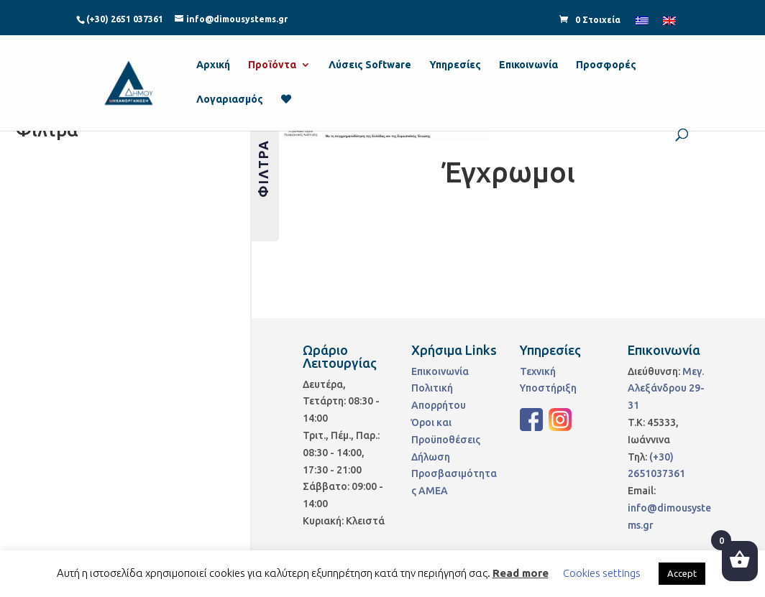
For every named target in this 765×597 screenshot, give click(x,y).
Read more (521, 573)
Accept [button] (682, 573)
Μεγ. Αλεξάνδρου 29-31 (666, 389)
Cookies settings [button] (602, 573)
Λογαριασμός (229, 99)
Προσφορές (606, 65)
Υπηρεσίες (455, 65)
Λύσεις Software (370, 65)
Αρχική (213, 65)
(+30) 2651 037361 (124, 19)
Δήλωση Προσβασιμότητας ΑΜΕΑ (454, 474)
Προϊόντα (272, 65)
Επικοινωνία (528, 65)
